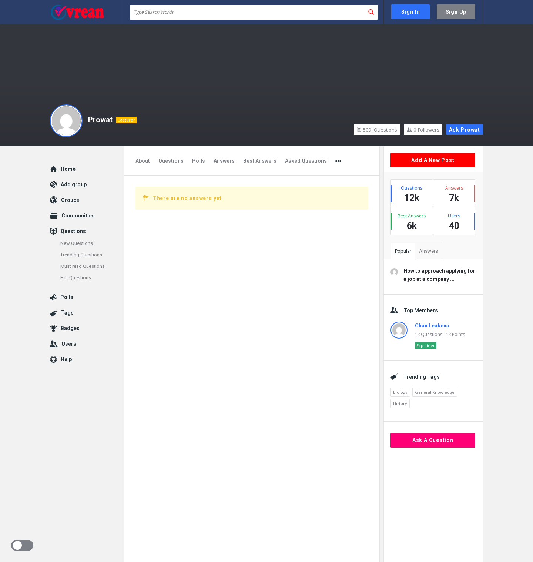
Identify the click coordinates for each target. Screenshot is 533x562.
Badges (70, 328)
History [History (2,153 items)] (400, 403)
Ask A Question (432, 440)
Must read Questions (82, 266)
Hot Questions (75, 277)
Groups (70, 200)
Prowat (100, 119)
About (142, 161)
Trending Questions (81, 254)
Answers (224, 161)
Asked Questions (306, 161)
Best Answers (259, 161)
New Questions (76, 243)
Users (68, 344)
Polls (198, 161)
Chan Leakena (432, 326)
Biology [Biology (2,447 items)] (400, 392)
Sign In (410, 12)
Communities (78, 216)
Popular (403, 251)
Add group (74, 184)
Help (66, 359)
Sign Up (456, 12)
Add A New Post (432, 160)
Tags (67, 313)
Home (68, 169)
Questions (377, 130)
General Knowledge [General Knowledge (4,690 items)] (435, 392)
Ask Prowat (464, 130)
